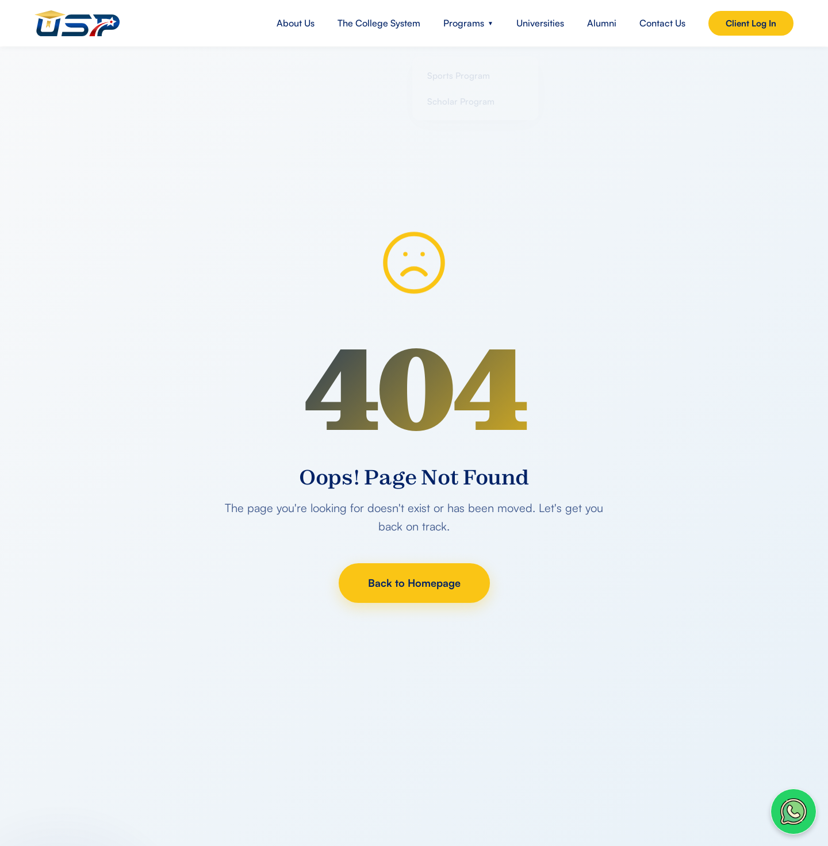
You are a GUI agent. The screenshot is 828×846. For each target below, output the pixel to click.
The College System (379, 23)
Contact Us (662, 23)
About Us (296, 23)
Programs (468, 23)
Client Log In (751, 23)
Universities (540, 23)
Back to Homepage (414, 582)
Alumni (601, 23)
